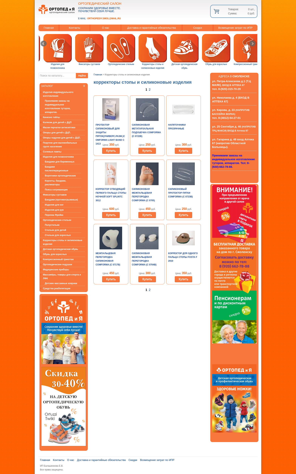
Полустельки (52, 225)
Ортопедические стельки (57, 220)
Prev (44, 44)
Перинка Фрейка (54, 215)
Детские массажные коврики (61, 283)
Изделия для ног (54, 204)
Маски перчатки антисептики (59, 127)
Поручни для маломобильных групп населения (60, 145)
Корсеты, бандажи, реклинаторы (55, 182)
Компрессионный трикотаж (58, 259)
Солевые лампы (52, 151)
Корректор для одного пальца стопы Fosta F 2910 (183, 257)
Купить (111, 150)
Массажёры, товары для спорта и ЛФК (62, 276)
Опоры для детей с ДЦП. (57, 132)
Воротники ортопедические (60, 175)
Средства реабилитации (56, 288)
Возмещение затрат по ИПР (235, 27)
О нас (105, 27)
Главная (49, 27)
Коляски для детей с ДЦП (57, 122)
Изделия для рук (54, 210)
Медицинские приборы (56, 269)
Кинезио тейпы (51, 117)
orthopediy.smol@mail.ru (104, 18)
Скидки (197, 27)
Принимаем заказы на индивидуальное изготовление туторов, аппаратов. (57, 107)
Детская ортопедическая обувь (60, 249)
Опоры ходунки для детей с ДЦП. (61, 137)
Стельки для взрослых (58, 235)
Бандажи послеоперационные (56, 168)
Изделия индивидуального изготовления (58, 94)
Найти (82, 75)
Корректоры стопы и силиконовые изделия (62, 242)
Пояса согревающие (56, 189)
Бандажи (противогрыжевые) (61, 199)
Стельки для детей (55, 230)
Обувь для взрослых (55, 254)
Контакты (74, 27)
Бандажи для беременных (59, 161)
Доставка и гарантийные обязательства (151, 27)
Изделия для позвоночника (58, 156)
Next (252, 44)
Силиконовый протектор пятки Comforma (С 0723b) (180, 193)
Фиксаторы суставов (54, 194)
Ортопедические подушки (57, 264)
